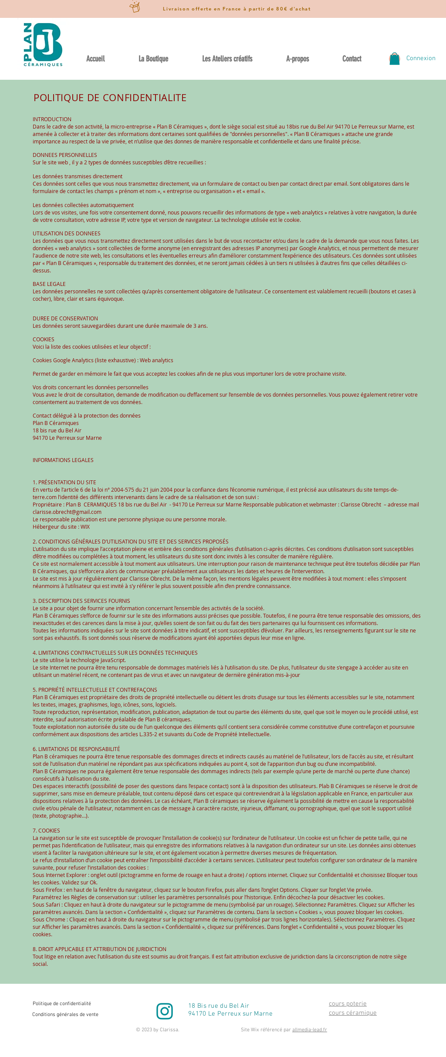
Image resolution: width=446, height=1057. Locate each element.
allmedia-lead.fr (309, 1030)
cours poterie (348, 1004)
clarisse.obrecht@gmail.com (67, 511)
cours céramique (353, 1013)
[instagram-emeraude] (164, 1011)
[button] (394, 58)
